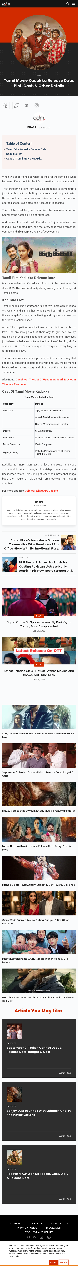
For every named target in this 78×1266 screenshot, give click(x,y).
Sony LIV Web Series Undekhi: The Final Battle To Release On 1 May (38, 747)
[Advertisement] (11, 25)
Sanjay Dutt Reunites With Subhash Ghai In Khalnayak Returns (38, 823)
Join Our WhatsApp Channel (42, 490)
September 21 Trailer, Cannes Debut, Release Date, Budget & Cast (38, 786)
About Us (36, 1236)
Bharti (32, 127)
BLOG (39, 622)
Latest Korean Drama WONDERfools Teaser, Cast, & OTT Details (35, 973)
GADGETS (11, 1058)
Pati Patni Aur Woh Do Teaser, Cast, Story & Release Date (37, 1191)
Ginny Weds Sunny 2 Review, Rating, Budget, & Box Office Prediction (35, 934)
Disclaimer (53, 1240)
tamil (39, 75)
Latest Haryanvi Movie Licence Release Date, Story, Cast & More (36, 860)
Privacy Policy (27, 1240)
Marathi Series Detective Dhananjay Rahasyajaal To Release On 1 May (37, 1011)
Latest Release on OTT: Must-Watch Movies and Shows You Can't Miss (39, 685)
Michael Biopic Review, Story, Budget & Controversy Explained (38, 897)
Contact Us (59, 1236)
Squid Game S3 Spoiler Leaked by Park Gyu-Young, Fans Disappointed (39, 630)
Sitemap (15, 1236)
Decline (63, 1262)
